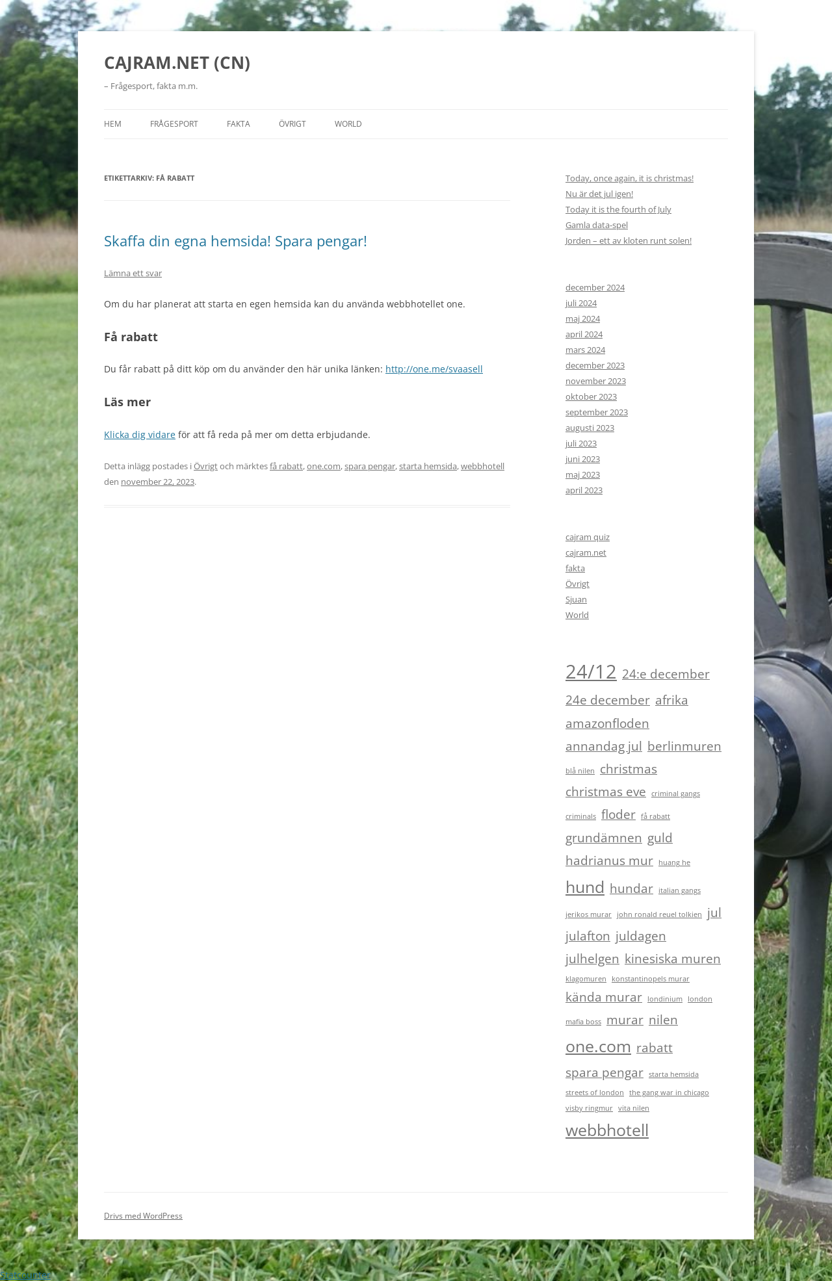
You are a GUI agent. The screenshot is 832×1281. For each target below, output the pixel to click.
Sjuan (576, 599)
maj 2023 (583, 474)
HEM (113, 123)
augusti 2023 (590, 427)
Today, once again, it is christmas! (630, 178)
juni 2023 (583, 459)
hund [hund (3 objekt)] (585, 887)
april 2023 (584, 490)
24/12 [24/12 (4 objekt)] (591, 671)
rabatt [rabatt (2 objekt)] (654, 1047)
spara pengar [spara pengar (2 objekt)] (605, 1072)
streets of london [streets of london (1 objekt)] (595, 1092)
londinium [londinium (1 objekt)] (664, 998)
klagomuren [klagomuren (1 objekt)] (586, 978)
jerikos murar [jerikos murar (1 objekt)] (589, 914)
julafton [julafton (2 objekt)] (588, 935)
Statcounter (25, 1275)
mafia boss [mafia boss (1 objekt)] (583, 1021)
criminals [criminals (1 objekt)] (581, 816)
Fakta (238, 123)
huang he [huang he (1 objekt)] (674, 862)
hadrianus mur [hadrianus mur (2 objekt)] (609, 860)
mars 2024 (585, 350)
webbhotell (482, 466)
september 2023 (597, 412)
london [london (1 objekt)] (700, 998)
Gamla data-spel (597, 225)
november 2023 (596, 381)
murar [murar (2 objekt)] (625, 1019)
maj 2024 (583, 318)
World (348, 123)
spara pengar (369, 466)
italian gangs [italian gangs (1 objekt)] (679, 890)
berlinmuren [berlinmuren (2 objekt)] (684, 746)
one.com (324, 466)
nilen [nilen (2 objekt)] (663, 1019)
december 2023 (595, 365)
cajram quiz (588, 537)
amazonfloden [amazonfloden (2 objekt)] (607, 723)
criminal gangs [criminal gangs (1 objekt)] (675, 793)
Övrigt (292, 123)
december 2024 (595, 287)
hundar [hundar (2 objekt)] (631, 888)
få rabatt (286, 466)
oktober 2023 (591, 396)
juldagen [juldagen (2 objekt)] (641, 935)
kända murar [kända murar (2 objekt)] (604, 997)
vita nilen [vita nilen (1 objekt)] (633, 1108)
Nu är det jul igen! (599, 194)
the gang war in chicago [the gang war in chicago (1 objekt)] (669, 1092)
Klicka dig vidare (140, 434)
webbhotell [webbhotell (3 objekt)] (607, 1130)
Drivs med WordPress (143, 1215)
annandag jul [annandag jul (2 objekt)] (604, 746)
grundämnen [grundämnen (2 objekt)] (604, 837)
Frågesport (174, 123)
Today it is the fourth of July (618, 209)
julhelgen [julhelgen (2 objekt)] (592, 958)
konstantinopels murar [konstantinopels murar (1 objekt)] (651, 978)
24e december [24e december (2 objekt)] (608, 700)
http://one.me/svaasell (434, 369)
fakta (575, 568)
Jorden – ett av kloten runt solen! (629, 240)
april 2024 (584, 334)
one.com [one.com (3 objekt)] (598, 1046)
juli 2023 (581, 443)
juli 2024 (581, 303)
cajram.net (586, 552)
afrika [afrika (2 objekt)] (671, 700)
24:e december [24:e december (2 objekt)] (666, 674)
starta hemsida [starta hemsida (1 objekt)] (674, 1074)
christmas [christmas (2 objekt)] (628, 768)
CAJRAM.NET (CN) (177, 62)
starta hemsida (428, 466)
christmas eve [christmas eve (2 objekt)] (606, 791)
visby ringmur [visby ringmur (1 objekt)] (589, 1108)
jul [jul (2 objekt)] (714, 912)
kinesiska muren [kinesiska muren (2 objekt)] (673, 958)
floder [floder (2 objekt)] (618, 814)
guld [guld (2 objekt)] (660, 837)
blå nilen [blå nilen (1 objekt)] (580, 770)
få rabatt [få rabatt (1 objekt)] (655, 816)
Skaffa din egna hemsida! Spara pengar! (235, 240)
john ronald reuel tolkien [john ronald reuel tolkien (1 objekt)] (659, 914)
